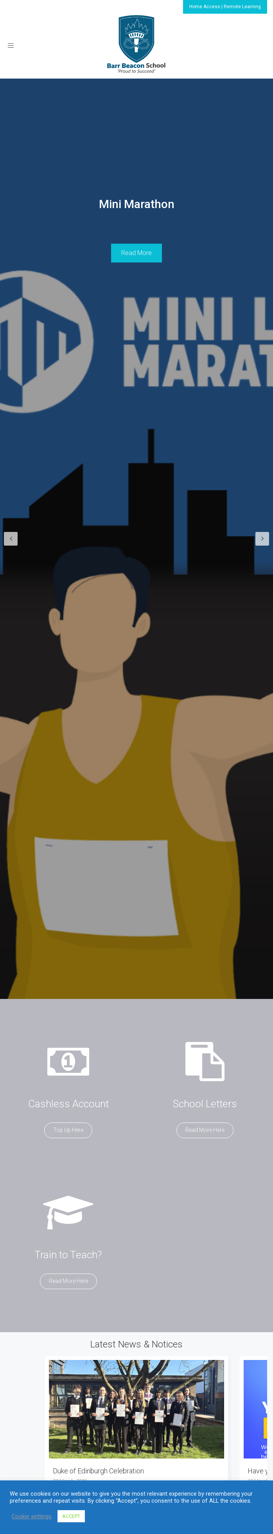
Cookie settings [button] (32, 1516)
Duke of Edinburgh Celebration (98, 1471)
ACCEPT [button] (71, 1516)
